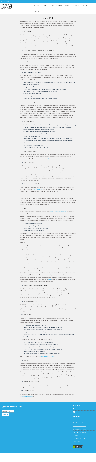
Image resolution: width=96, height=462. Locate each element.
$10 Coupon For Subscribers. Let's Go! (12, 407)
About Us (84, 5)
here (49, 158)
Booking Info (38, 5)
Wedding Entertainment (62, 5)
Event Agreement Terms (79, 429)
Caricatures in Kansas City (79, 426)
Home (74, 419)
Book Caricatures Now (79, 423)
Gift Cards (75, 435)
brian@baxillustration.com (26, 396)
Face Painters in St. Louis (79, 432)
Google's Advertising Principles (58, 211)
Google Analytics (38, 189)
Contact (37, 11)
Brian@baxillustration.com (48, 356)
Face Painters (75, 5)
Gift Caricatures (49, 5)
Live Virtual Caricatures (79, 438)
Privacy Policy (76, 441)
